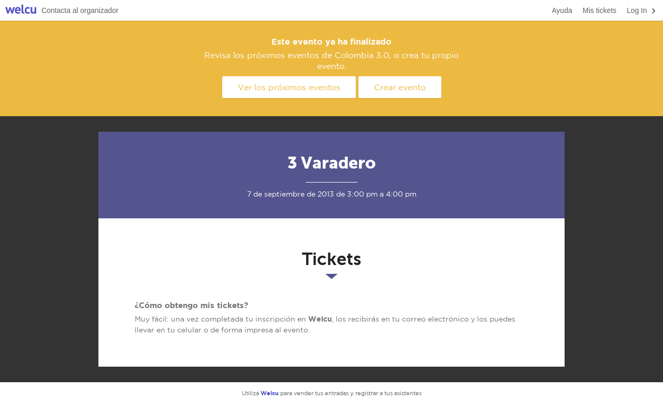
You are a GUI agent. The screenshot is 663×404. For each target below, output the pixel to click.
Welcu (20, 10)
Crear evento (400, 87)
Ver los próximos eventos (289, 87)
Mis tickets (599, 10)
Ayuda (562, 10)
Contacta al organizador (80, 10)
